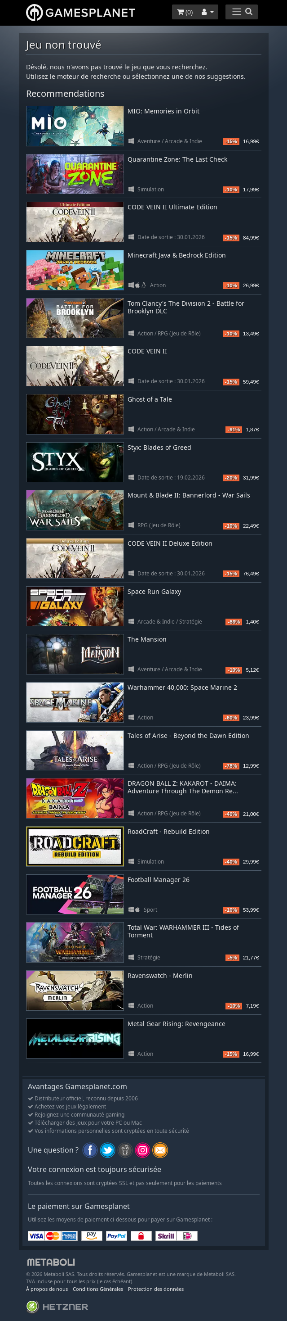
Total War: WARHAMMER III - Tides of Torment (183, 931)
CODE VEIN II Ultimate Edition (172, 207)
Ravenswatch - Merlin (160, 975)
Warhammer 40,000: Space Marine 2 (182, 687)
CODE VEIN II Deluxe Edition (170, 543)
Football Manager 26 (159, 879)
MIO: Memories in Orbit (163, 111)
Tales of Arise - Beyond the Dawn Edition (188, 735)
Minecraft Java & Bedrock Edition (177, 255)
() (185, 12)
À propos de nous (47, 1288)
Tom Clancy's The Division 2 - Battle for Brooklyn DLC (186, 307)
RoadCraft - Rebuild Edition (169, 831)
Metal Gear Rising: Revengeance (176, 1023)
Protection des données (156, 1288)
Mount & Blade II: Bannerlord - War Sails (189, 495)
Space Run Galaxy (154, 591)
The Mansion (147, 639)
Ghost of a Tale (150, 399)
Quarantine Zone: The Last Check (177, 159)
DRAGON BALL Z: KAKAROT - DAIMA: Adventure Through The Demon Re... (183, 787)
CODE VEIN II (147, 351)
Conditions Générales (98, 1288)
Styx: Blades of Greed (159, 447)
